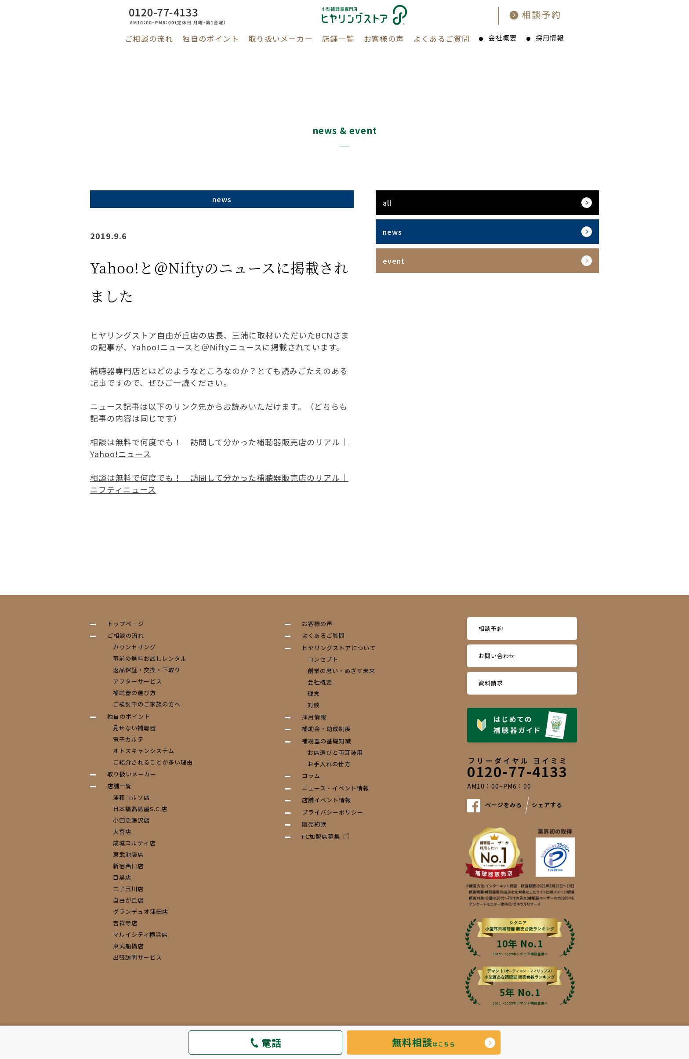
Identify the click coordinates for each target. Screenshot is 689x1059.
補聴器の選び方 (134, 692)
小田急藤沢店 (131, 820)
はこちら (423, 1042)
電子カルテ (128, 739)
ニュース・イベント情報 (335, 788)
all (387, 202)
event (394, 260)
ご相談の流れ (149, 38)
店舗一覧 (338, 38)
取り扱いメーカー (280, 38)
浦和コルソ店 (131, 797)
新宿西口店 (128, 866)
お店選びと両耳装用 (335, 752)
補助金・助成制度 (326, 728)
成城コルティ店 (134, 843)
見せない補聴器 (134, 728)
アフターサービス (137, 681)
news (392, 231)
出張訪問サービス (137, 957)
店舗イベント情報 (326, 800)
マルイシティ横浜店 (140, 934)
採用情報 (550, 37)
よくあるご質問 (441, 38)
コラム (311, 776)
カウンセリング (134, 647)
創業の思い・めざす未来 (341, 670)
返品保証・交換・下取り (147, 670)
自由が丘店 (128, 900)
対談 (314, 705)
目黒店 (122, 877)
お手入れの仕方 (329, 764)
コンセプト (323, 659)
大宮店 (122, 831)
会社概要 (502, 37)
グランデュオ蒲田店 (140, 911)
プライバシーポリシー (332, 812)
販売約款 (314, 824)
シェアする (547, 805)
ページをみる (503, 805)
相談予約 (491, 628)
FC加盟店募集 (325, 836)
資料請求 (491, 683)
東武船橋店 (128, 946)
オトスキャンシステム (143, 750)
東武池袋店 (128, 854)
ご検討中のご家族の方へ (147, 704)
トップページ (125, 623)
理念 (314, 693)
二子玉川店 (128, 888)
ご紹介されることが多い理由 (153, 762)
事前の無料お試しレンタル (150, 658)
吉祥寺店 (125, 923)
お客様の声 (384, 38)
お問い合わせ (497, 655)
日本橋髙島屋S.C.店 (140, 808)
